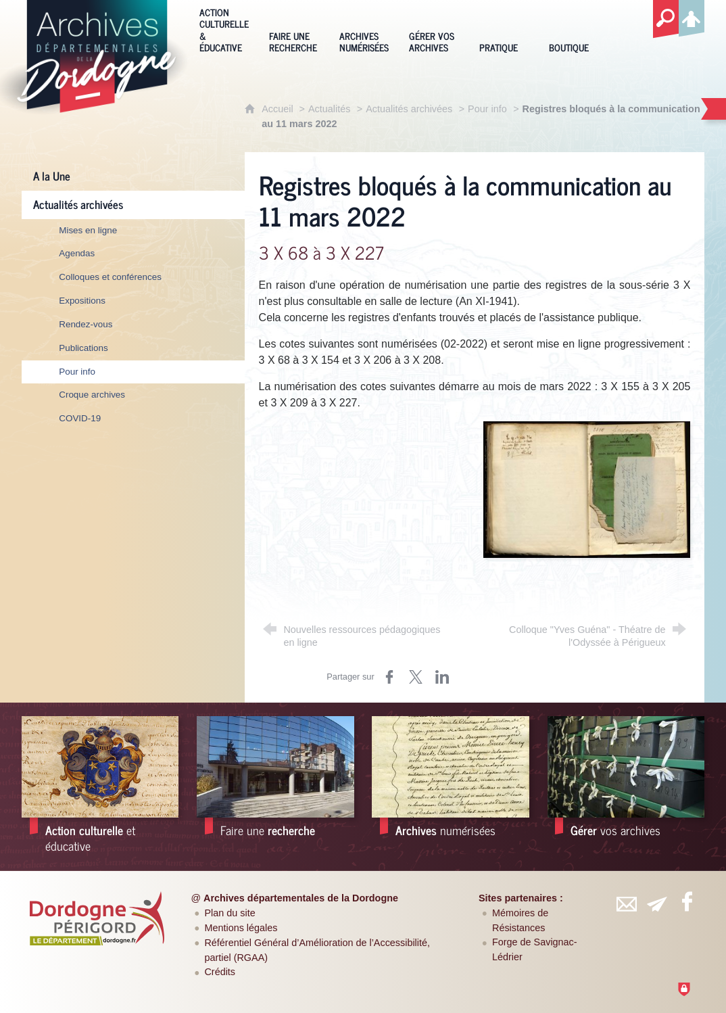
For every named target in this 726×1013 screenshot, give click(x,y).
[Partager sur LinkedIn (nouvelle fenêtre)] (442, 676)
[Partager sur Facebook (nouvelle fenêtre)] (389, 676)
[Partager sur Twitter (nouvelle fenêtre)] (415, 676)
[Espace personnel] (691, 16)
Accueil (278, 108)
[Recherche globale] (666, 19)
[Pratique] (504, 29)
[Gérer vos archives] (433, 29)
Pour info (487, 108)
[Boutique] (573, 29)
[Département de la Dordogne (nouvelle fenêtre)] (96, 918)
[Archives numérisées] (364, 29)
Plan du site (229, 913)
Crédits (219, 971)
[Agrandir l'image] (587, 488)
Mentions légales (240, 927)
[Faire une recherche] (294, 29)
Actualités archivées (409, 108)
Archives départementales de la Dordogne (300, 898)
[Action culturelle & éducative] (224, 29)
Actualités (329, 108)
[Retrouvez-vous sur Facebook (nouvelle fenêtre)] (687, 901)
